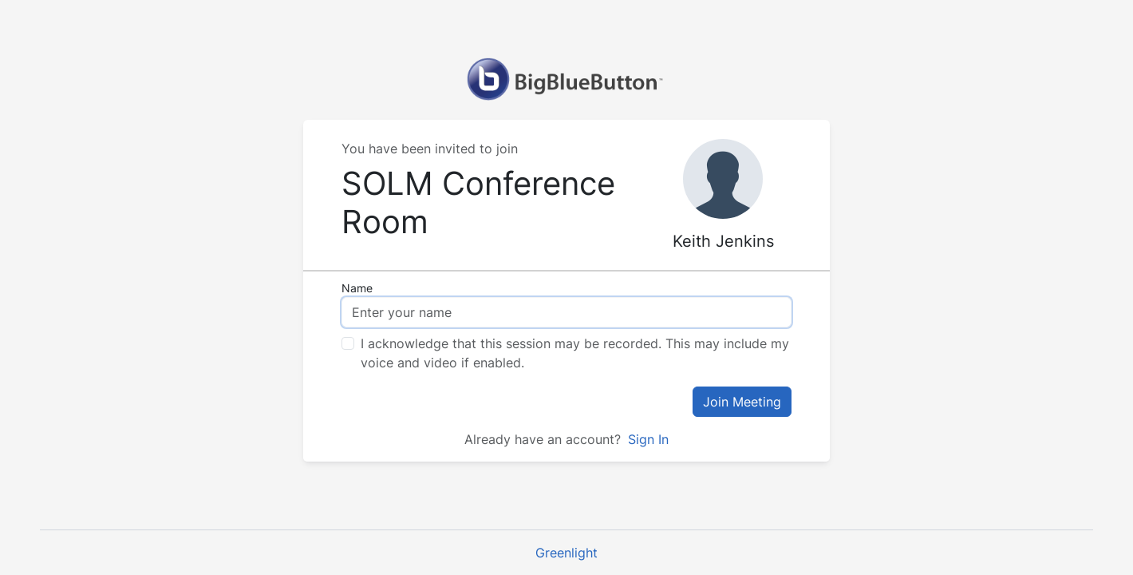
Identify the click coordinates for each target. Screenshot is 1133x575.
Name (357, 288)
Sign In (646, 439)
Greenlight (566, 553)
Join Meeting (742, 402)
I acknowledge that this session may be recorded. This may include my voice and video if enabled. (575, 353)
